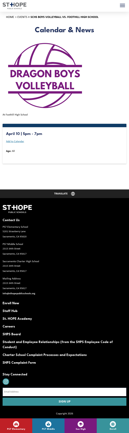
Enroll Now (11, 303)
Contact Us (11, 220)
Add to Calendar (15, 141)
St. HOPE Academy (17, 318)
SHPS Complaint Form (19, 362)
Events (22, 17)
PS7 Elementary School (15, 227)
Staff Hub (10, 311)
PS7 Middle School (13, 244)
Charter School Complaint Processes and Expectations (45, 355)
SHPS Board (12, 334)
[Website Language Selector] (64, 193)
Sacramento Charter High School (21, 261)
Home (10, 17)
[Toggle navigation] (122, 6)
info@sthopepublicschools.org (19, 293)
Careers (9, 326)
